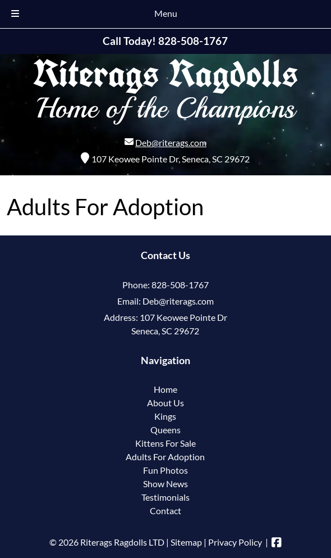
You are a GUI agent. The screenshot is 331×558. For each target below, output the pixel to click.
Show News (165, 483)
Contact (165, 510)
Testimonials (165, 497)
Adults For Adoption (165, 456)
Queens (165, 429)
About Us (165, 402)
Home (165, 389)
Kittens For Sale (165, 443)
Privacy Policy (235, 542)
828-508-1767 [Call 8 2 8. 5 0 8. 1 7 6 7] (180, 284)
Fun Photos (165, 470)
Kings (165, 416)
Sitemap (186, 542)
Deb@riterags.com (170, 142)
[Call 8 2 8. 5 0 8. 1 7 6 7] (193, 40)
